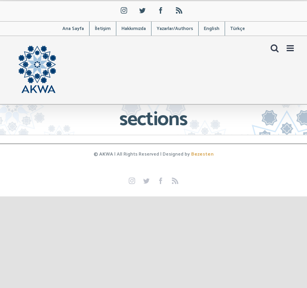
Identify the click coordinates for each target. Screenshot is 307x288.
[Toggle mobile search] (275, 48)
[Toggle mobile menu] (291, 48)
